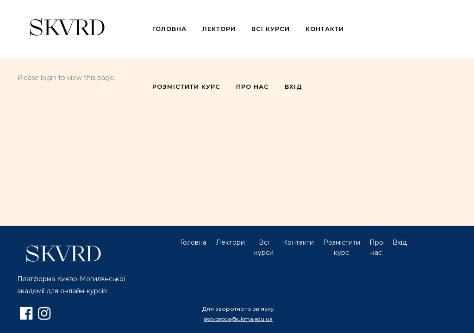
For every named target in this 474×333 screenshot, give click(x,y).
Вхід (400, 242)
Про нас (376, 247)
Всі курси (264, 247)
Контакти (298, 242)
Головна (193, 242)
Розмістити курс (341, 247)
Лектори (230, 242)
